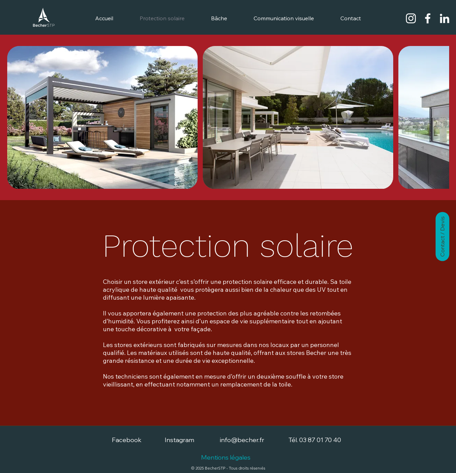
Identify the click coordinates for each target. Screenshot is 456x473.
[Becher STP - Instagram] (411, 18)
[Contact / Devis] (442, 236)
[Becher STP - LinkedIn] (444, 18)
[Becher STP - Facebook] (427, 18)
